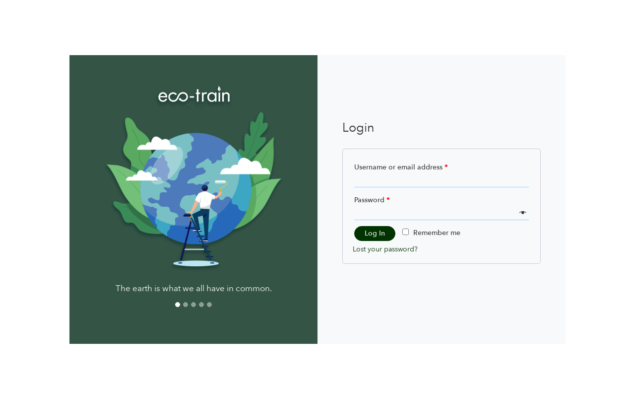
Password (372, 200)
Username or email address (401, 167)
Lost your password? (385, 249)
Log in (375, 233)
